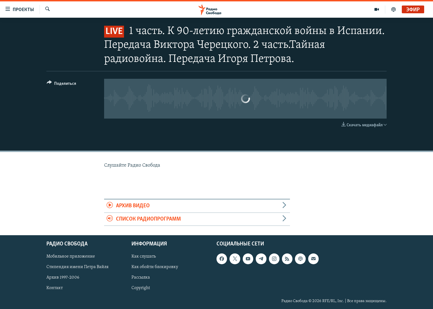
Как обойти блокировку (154, 267)
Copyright (140, 288)
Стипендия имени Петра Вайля (77, 267)
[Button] (61, 84)
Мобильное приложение (70, 256)
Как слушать (143, 256)
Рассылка (140, 277)
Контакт (54, 288)
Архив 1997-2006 (62, 277)
